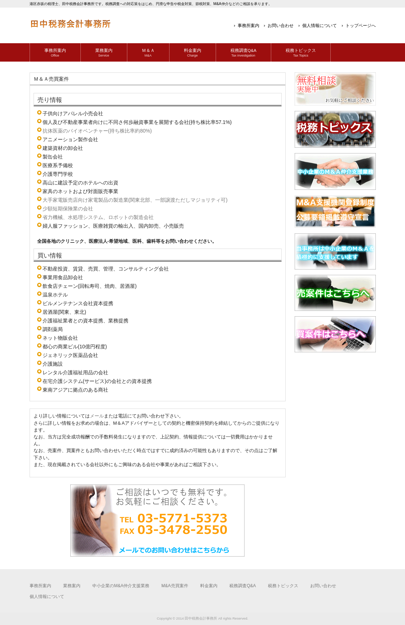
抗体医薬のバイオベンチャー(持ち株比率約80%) (97, 131)
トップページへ (360, 25)
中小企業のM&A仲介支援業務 (120, 585)
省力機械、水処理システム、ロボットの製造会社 (98, 217)
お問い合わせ (281, 25)
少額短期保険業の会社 (68, 208)
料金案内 (208, 585)
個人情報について (319, 25)
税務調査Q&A (242, 585)
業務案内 (71, 585)
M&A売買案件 (175, 585)
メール (97, 416)
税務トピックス (283, 585)
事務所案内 (248, 25)
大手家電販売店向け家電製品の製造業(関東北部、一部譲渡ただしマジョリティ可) (135, 200)
